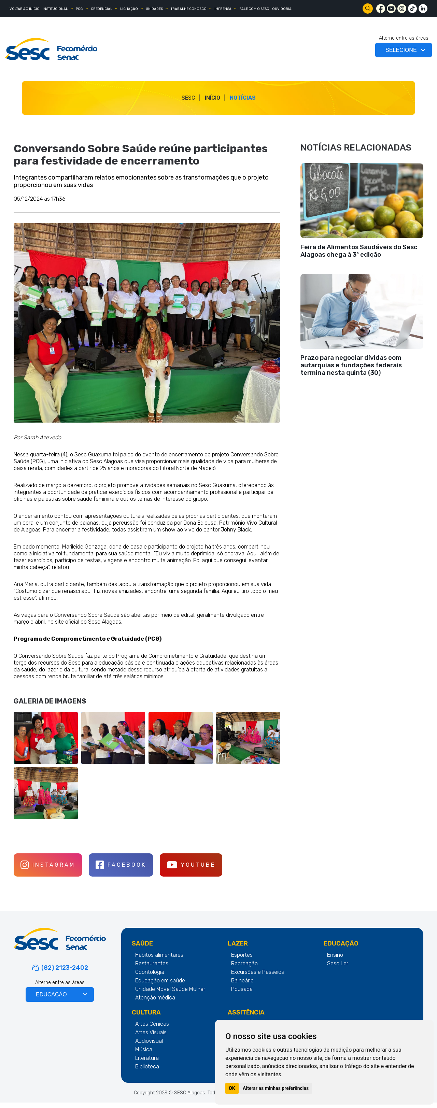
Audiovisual (149, 1046)
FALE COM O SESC (254, 9)
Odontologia (149, 977)
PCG (79, 9)
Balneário (242, 986)
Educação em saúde (160, 986)
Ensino (335, 960)
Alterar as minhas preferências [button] (276, 1088)
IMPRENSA (222, 9)
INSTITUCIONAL (55, 9)
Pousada (242, 994)
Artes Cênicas (152, 1029)
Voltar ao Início (25, 9)
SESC (188, 98)
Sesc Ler (337, 969)
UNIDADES (154, 9)
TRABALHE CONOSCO (189, 9)
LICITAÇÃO (129, 9)
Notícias (243, 98)
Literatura (147, 1063)
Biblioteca (147, 1072)
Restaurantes (151, 969)
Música (143, 1055)
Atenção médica (155, 1003)
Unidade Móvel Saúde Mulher (170, 994)
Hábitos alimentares (159, 960)
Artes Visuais (151, 1038)
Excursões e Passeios (257, 977)
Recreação (244, 969)
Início (212, 98)
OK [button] (232, 1088)
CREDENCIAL (101, 9)
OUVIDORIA (282, 9)
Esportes (242, 960)
